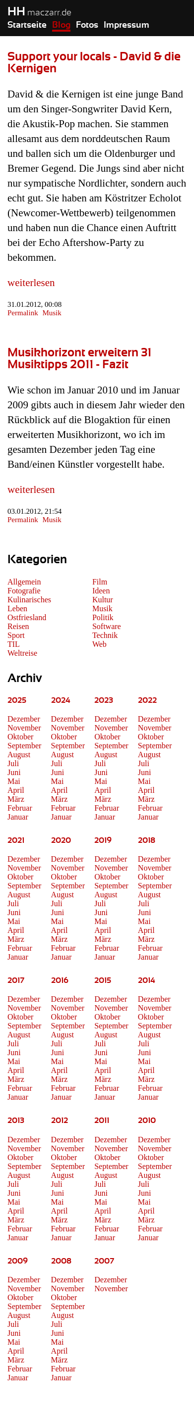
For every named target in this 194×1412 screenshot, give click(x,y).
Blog (61, 25)
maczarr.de (39, 12)
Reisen (18, 626)
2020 (61, 840)
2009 (17, 1261)
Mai (13, 781)
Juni (14, 772)
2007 (104, 1261)
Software (106, 626)
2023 (103, 700)
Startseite (27, 25)
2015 (102, 980)
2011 (101, 1120)
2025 (16, 700)
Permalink (22, 313)
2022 (147, 700)
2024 (60, 700)
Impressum (126, 25)
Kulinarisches (29, 599)
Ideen (101, 590)
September (24, 745)
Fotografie (24, 590)
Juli (13, 763)
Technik (105, 635)
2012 (59, 1120)
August (18, 754)
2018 (146, 840)
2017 (15, 980)
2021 (15, 840)
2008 (61, 1261)
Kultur (102, 599)
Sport (16, 635)
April (15, 790)
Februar (19, 808)
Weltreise (22, 653)
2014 (146, 980)
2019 (103, 840)
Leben (17, 608)
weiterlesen (31, 283)
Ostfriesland (26, 617)
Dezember (23, 719)
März (15, 799)
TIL (13, 644)
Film (99, 582)
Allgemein (24, 582)
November (24, 728)
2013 (15, 1120)
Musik (51, 313)
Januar (17, 817)
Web (99, 644)
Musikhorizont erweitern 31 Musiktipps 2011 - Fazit (79, 359)
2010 (147, 1120)
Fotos (87, 25)
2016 (59, 980)
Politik (103, 617)
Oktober (20, 736)
